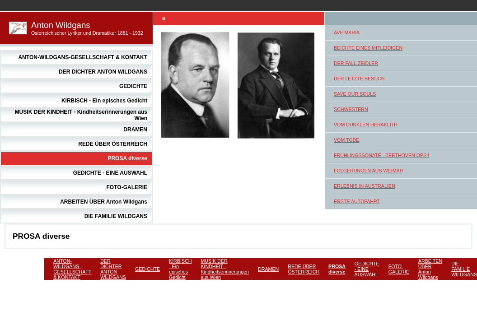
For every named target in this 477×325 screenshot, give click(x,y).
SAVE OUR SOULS (355, 94)
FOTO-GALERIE (127, 187)
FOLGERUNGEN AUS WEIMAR (368, 170)
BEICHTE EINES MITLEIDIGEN (368, 48)
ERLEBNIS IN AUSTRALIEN (364, 186)
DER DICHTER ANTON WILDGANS (103, 72)
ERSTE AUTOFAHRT (357, 201)
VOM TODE (346, 140)
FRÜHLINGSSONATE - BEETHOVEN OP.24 (382, 155)
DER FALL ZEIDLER (356, 63)
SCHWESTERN (351, 109)
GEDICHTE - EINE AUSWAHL (110, 173)
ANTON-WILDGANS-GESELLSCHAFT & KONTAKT (82, 57)
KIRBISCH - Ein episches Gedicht (104, 101)
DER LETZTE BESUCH (359, 78)
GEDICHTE (133, 86)
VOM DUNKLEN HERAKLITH (366, 124)
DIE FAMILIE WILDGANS (115, 216)
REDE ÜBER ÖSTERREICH (112, 144)
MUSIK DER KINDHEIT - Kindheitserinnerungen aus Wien (225, 269)
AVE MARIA (347, 32)
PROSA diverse (127, 158)
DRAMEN (135, 129)
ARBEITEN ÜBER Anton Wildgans (103, 202)
